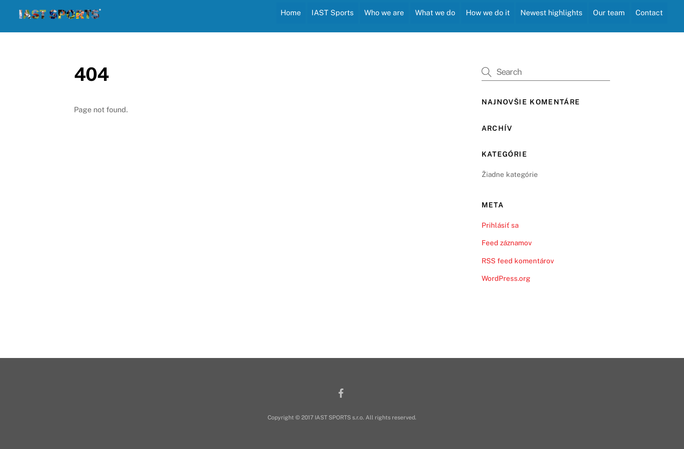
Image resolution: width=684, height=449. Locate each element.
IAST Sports (332, 12)
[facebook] (341, 392)
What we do (435, 12)
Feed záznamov (507, 243)
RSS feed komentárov (518, 261)
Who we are (384, 12)
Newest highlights (551, 12)
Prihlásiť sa (500, 225)
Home (291, 12)
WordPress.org (506, 278)
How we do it (488, 12)
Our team (609, 12)
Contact (649, 12)
